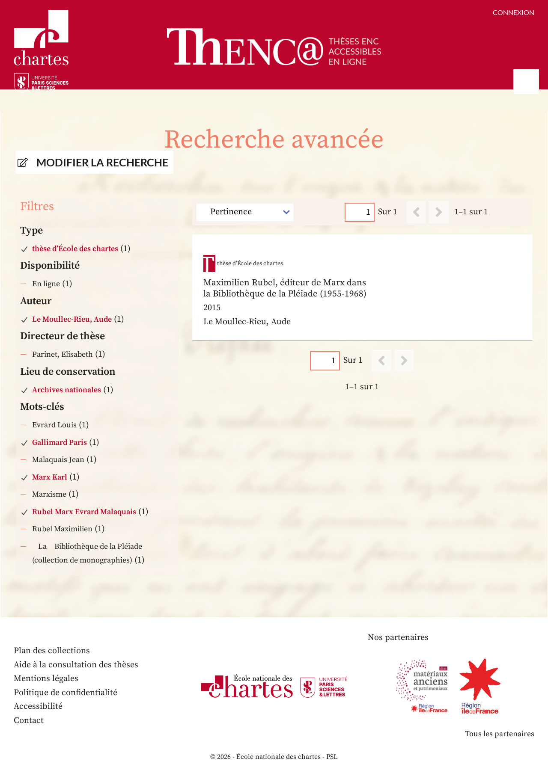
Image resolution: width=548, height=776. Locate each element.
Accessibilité (38, 706)
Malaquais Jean (58, 460)
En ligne (46, 284)
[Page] (360, 212)
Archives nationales (66, 390)
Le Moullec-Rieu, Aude (72, 319)
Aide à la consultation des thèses (76, 665)
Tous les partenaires (499, 734)
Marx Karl (49, 477)
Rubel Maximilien (62, 529)
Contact (29, 720)
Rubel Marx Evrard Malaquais (84, 512)
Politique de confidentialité (65, 692)
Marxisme (49, 494)
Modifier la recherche (102, 162)
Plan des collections (52, 651)
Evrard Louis (54, 425)
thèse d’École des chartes (75, 249)
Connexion (513, 12)
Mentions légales (46, 678)
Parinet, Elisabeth (62, 354)
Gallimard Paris (59, 442)
